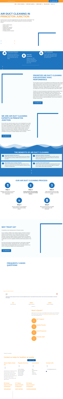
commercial (51, 314)
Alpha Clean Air (19, 392)
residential (45, 314)
